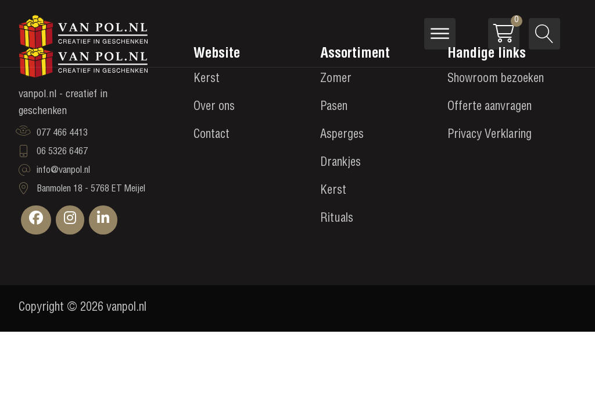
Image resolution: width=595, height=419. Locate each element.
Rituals (336, 219)
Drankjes (340, 163)
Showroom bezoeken (495, 80)
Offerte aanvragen (489, 107)
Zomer (336, 80)
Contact (211, 135)
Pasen (333, 107)
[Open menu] (439, 34)
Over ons (214, 107)
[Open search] (544, 33)
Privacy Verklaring (489, 135)
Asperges (342, 135)
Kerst (206, 80)
